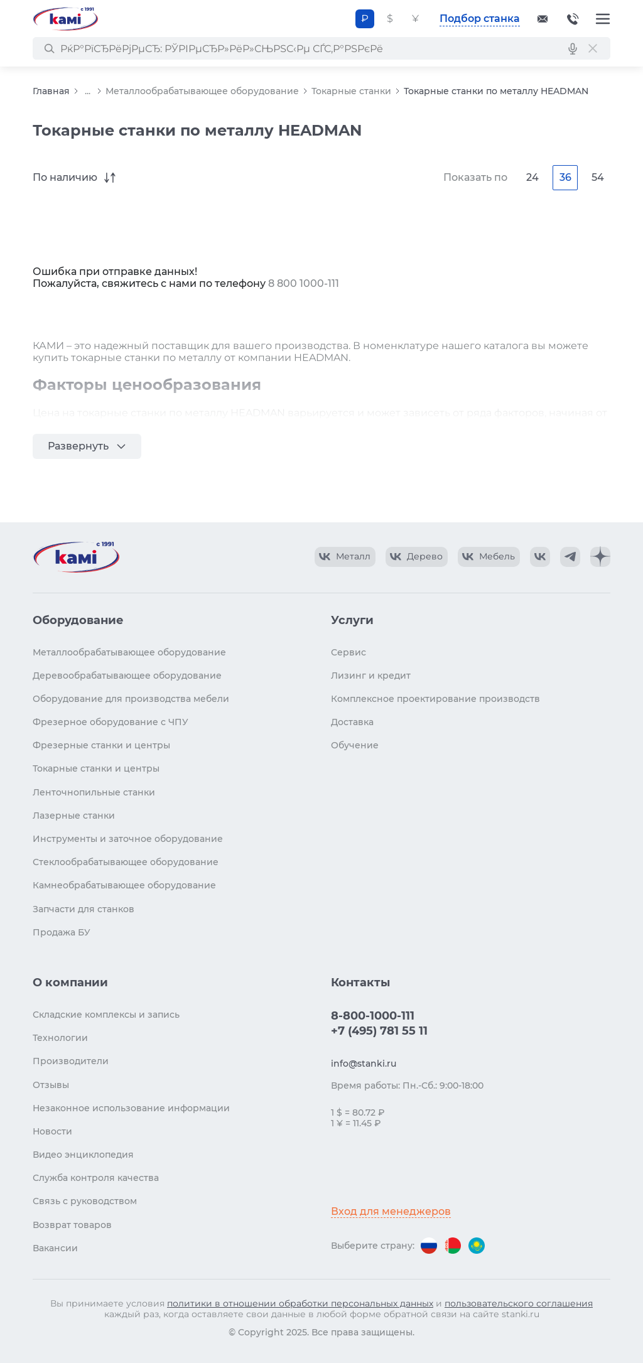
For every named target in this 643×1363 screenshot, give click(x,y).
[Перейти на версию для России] (429, 1245)
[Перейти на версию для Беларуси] (453, 1245)
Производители (71, 1061)
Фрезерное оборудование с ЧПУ (110, 722)
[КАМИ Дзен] (600, 557)
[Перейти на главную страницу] (65, 19)
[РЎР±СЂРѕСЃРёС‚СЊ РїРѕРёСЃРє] (593, 48)
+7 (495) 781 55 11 (379, 1031)
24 (532, 177)
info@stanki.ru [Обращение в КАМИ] (363, 1063)
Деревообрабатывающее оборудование (127, 675)
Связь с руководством (85, 1201)
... (87, 91)
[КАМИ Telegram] (570, 557)
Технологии (60, 1037)
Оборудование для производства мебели (131, 698)
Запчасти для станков (83, 909)
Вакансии (55, 1248)
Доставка (352, 722)
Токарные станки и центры (96, 768)
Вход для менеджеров (391, 1211)
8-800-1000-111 (572, 18)
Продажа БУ (61, 932)
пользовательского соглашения (519, 1303)
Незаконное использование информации (131, 1108)
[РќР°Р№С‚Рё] (49, 48)
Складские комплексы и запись (106, 1014)
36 (565, 177)
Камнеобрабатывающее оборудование (124, 885)
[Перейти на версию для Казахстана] (476, 1245)
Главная (51, 91)
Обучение (355, 745)
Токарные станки (351, 91)
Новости (52, 1131)
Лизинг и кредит (371, 675)
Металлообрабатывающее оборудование (202, 91)
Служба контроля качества (96, 1177)
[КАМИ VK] (540, 557)
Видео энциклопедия (83, 1154)
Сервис (348, 652)
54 (598, 177)
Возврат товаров (72, 1225)
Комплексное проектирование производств (435, 698)
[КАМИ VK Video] (345, 557)
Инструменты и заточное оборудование (128, 838)
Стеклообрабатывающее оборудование (126, 862)
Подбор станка (480, 18)
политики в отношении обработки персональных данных (300, 1303)
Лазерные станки (74, 815)
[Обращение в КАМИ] (542, 18)
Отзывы (51, 1085)
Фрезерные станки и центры (101, 745)
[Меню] (602, 18)
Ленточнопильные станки (94, 792)
